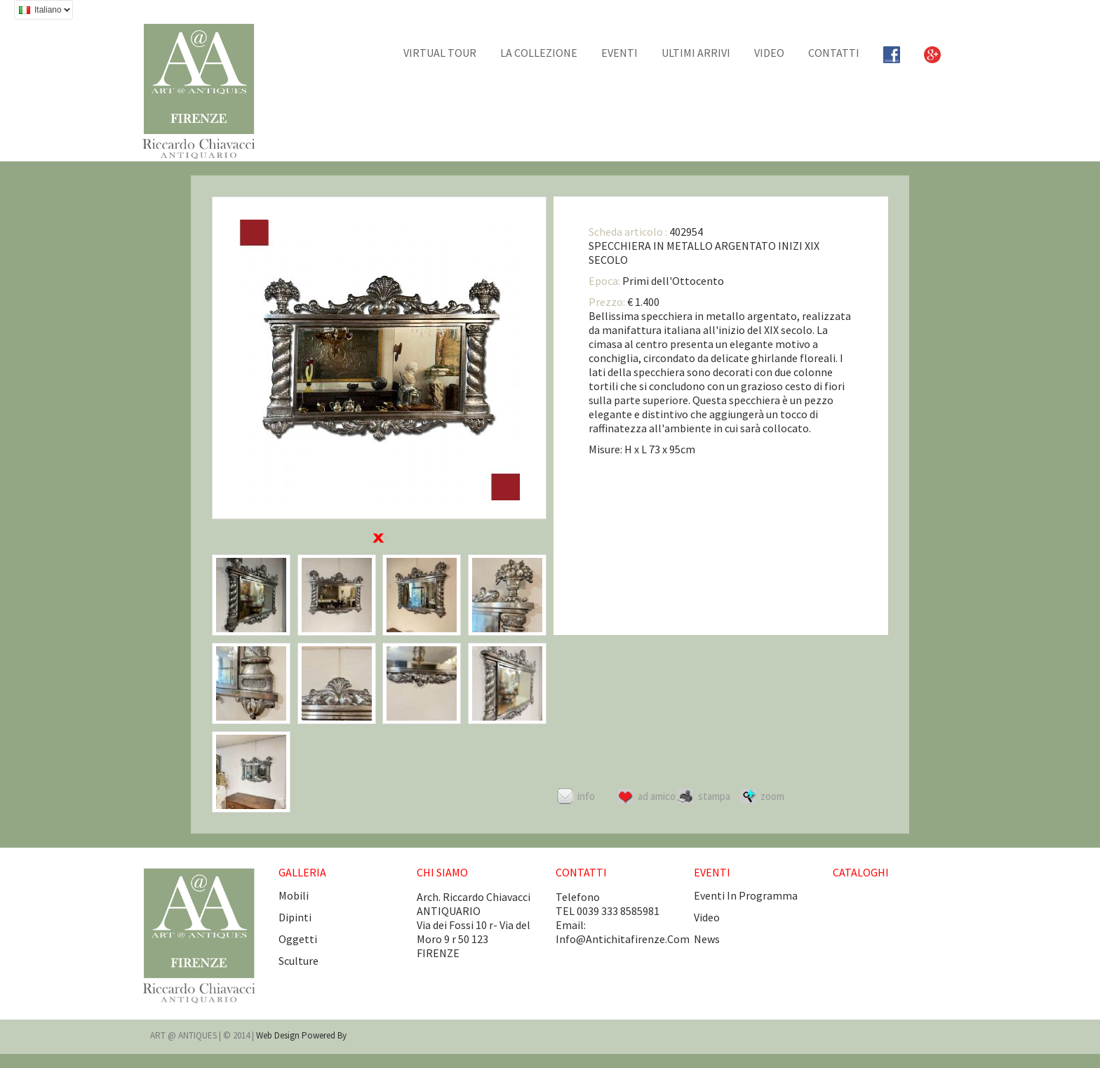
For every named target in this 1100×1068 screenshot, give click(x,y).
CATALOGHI (861, 872)
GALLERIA (302, 872)
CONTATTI (833, 53)
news (707, 939)
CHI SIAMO (442, 872)
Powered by (324, 1035)
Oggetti (298, 939)
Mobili (294, 895)
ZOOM (772, 796)
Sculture (298, 961)
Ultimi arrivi (696, 53)
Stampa (714, 796)
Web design (279, 1035)
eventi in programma (746, 895)
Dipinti (295, 917)
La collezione (538, 53)
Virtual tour (439, 53)
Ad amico (657, 796)
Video (769, 53)
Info (586, 796)
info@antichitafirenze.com (623, 939)
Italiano (42, 11)
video (707, 917)
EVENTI (619, 53)
